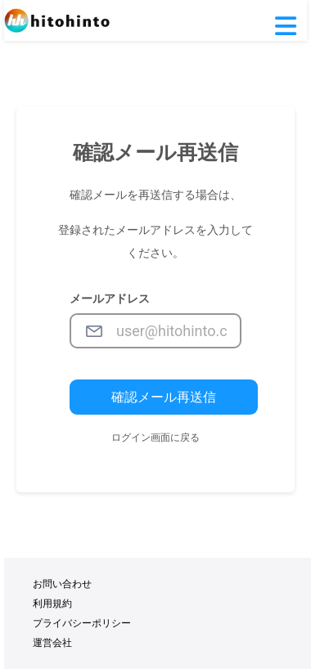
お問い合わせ (62, 584)
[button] (285, 27)
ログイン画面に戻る (155, 437)
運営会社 (52, 643)
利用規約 (52, 603)
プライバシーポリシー (82, 623)
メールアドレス (110, 298)
